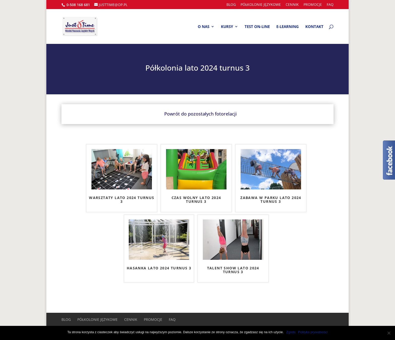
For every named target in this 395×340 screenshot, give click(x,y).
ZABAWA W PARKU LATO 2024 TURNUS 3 (270, 200)
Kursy (227, 27)
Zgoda (290, 332)
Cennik (292, 5)
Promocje (313, 5)
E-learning (287, 27)
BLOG (231, 5)
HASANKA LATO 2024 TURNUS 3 (159, 268)
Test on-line (257, 27)
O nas (203, 27)
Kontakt (314, 27)
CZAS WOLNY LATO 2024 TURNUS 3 (196, 200)
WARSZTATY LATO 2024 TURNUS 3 (121, 200)
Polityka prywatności (313, 332)
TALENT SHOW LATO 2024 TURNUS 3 (233, 270)
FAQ (330, 5)
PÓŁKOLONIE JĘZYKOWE (261, 5)
